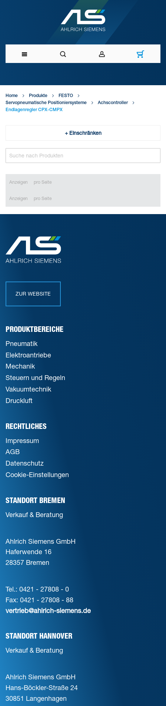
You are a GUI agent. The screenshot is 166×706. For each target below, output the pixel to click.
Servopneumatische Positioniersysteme (46, 103)
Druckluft (19, 400)
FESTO (66, 96)
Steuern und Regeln (35, 377)
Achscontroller (113, 103)
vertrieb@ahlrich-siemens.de (48, 610)
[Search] (83, 155)
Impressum (22, 440)
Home (12, 96)
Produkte (38, 96)
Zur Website (33, 293)
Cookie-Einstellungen (37, 474)
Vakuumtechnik (28, 389)
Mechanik (20, 366)
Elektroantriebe (28, 355)
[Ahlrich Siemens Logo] (83, 20)
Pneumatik (21, 343)
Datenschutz (25, 463)
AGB (13, 451)
